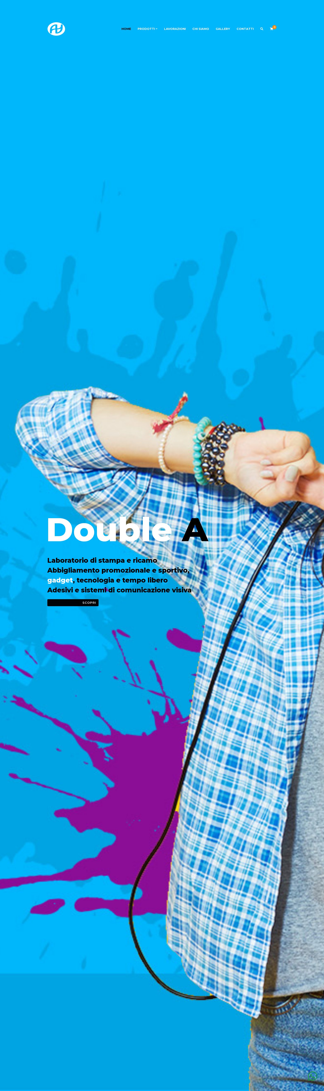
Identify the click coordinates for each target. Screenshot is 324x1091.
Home (126, 29)
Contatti (245, 29)
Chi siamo (200, 29)
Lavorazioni (175, 29)
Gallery (223, 29)
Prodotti (146, 29)
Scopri (89, 603)
